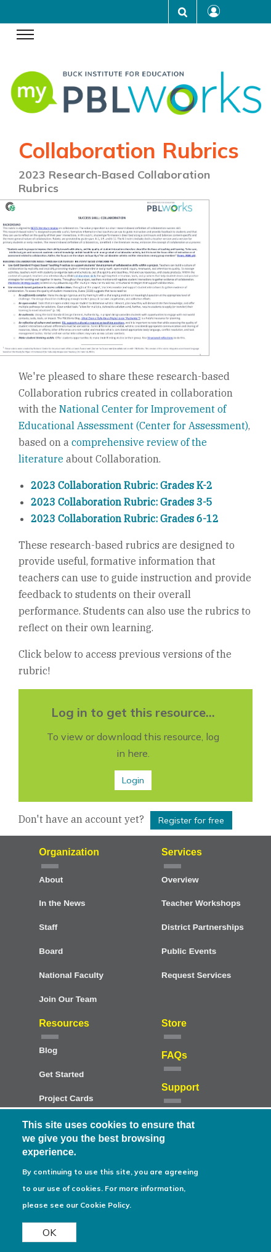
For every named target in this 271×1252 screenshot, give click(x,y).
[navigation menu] (25, 36)
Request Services (196, 975)
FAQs (174, 1055)
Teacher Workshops (201, 903)
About (51, 879)
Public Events (188, 951)
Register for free (191, 820)
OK (49, 1238)
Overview (179, 879)
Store (174, 1023)
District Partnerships (202, 927)
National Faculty (71, 975)
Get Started (61, 1074)
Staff (48, 927)
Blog (48, 1050)
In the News (62, 903)
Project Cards (66, 1098)
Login (133, 780)
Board (51, 951)
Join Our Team (68, 999)
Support (180, 1087)
